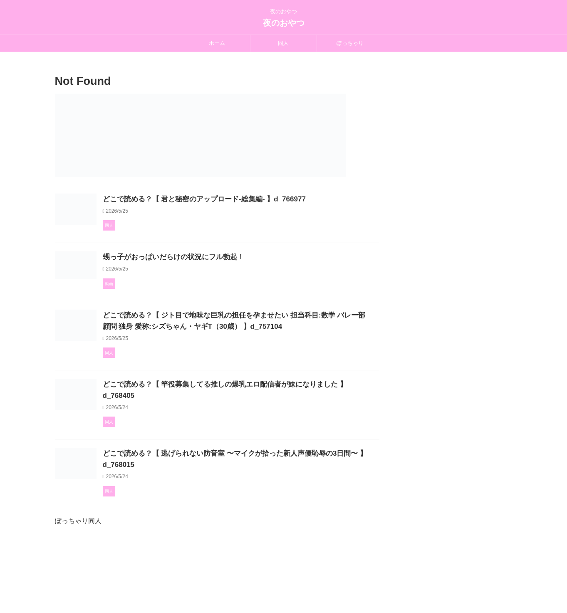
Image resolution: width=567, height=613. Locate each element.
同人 (283, 43)
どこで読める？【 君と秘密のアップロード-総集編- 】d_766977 (240, 199)
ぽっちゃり (350, 43)
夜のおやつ (284, 22)
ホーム (217, 43)
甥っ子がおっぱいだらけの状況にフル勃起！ (210, 278)
